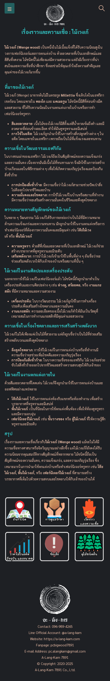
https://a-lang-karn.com (62, 639)
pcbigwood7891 (62, 645)
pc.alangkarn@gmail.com (67, 651)
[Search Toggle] (101, 8)
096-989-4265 (62, 626)
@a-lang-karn (72, 632)
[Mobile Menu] (9, 8)
